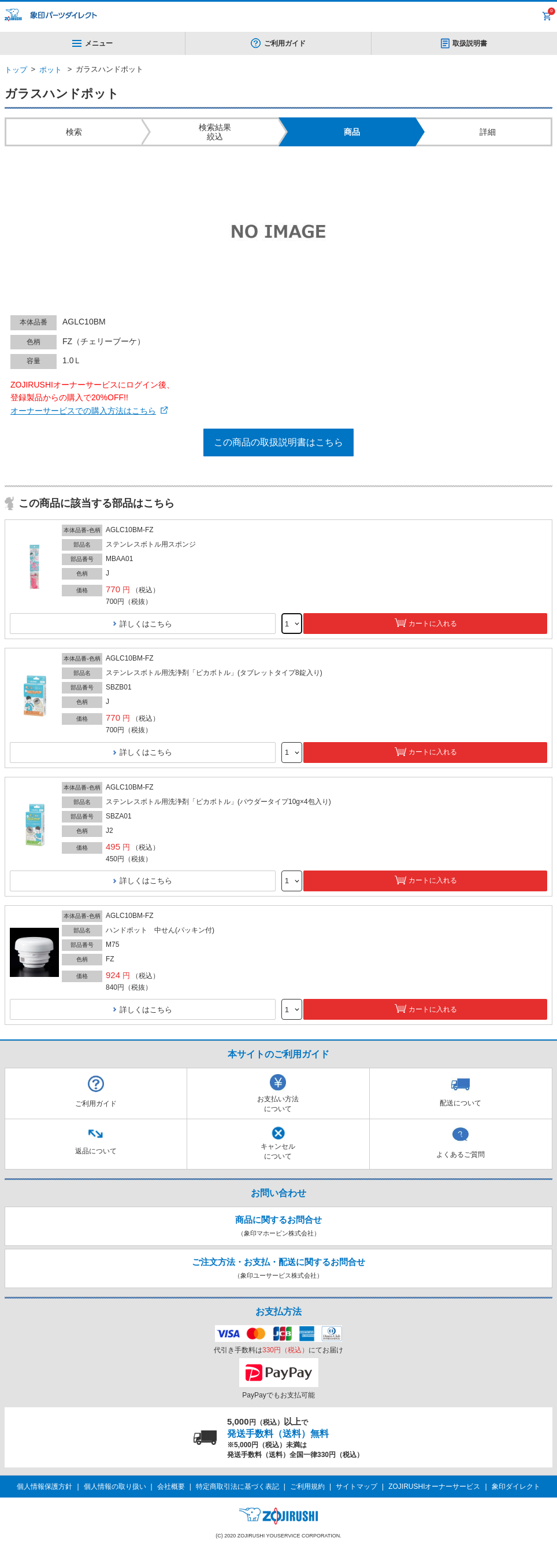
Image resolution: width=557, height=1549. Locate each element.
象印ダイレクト (516, 1486)
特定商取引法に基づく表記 (237, 1486)
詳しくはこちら (146, 623)
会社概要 (171, 1486)
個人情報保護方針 (44, 1486)
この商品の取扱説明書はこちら (278, 442)
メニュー (92, 43)
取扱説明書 (469, 43)
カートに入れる (433, 623)
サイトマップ (356, 1486)
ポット (50, 69)
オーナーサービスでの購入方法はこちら (83, 410)
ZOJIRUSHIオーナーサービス (434, 1486)
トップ (16, 69)
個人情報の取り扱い (115, 1486)
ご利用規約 (307, 1486)
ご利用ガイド (285, 43)
